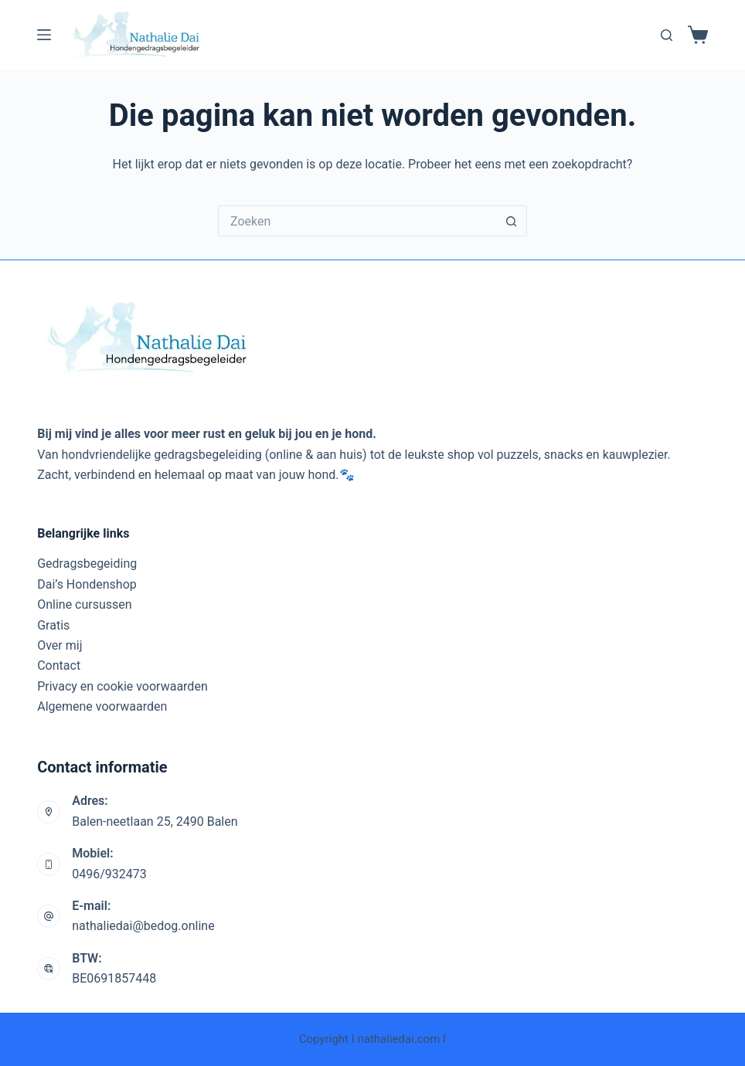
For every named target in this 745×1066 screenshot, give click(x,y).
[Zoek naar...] (357, 220)
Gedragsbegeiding (87, 563)
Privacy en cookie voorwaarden (122, 686)
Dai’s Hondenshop (87, 584)
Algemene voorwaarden (102, 706)
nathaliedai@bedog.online (143, 925)
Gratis (53, 625)
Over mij (59, 645)
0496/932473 (109, 874)
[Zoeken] (666, 35)
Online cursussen (84, 604)
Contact (58, 665)
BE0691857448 (114, 978)
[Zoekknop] (511, 220)
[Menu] (44, 35)
